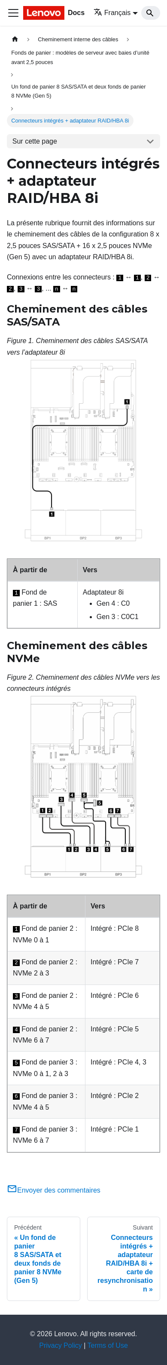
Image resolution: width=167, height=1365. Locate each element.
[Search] (150, 13)
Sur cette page (34, 141)
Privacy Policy (60, 1345)
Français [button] (112, 12)
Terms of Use (108, 1345)
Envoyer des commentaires (53, 1190)
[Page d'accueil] (15, 39)
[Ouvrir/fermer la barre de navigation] (13, 12)
